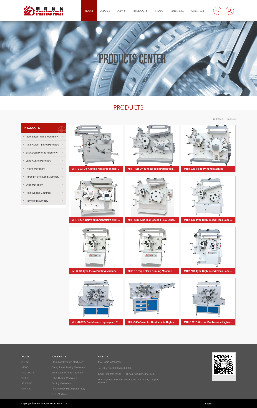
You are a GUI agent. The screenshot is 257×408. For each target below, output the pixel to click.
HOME (89, 10)
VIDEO (159, 10)
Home (219, 119)
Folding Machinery (35, 168)
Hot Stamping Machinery (38, 192)
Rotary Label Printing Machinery (42, 144)
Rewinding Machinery (37, 200)
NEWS (121, 10)
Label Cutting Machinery (38, 160)
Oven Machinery (34, 184)
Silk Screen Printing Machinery (41, 152)
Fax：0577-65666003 (109, 362)
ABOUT (105, 10)
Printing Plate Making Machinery (42, 176)
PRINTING (177, 10)
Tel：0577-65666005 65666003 (114, 368)
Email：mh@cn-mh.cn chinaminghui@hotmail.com (126, 374)
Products (231, 119)
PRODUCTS (140, 10)
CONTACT (197, 10)
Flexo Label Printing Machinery (42, 136)
